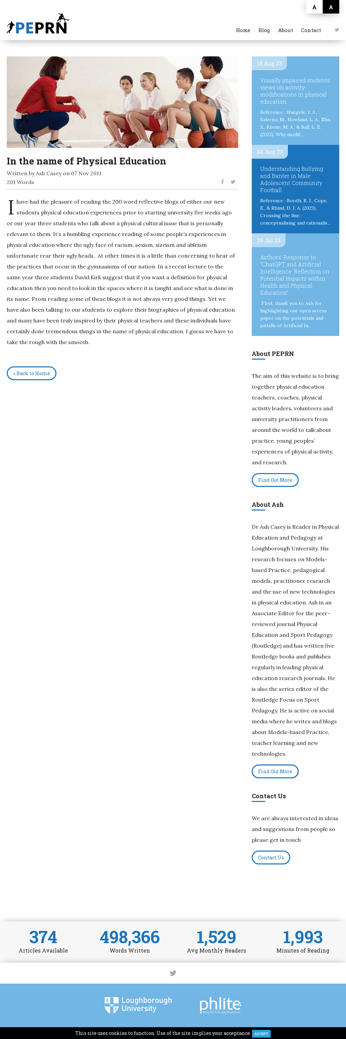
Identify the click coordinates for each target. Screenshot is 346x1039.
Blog (264, 30)
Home (243, 30)
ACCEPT (261, 1034)
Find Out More (275, 480)
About (285, 30)
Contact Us (271, 857)
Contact (311, 30)
